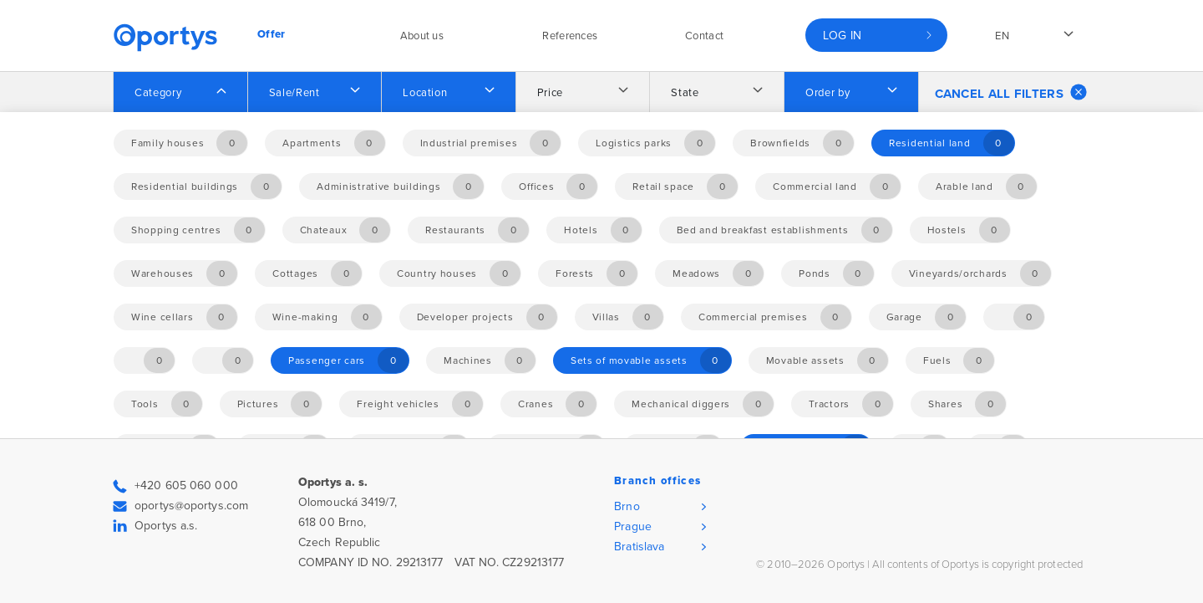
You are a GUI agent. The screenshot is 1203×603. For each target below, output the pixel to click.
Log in (842, 35)
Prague (633, 526)
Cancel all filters (1011, 92)
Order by (827, 93)
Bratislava (639, 546)
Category (158, 93)
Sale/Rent (294, 93)
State (684, 93)
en (1002, 36)
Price (550, 93)
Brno (626, 506)
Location (425, 93)
